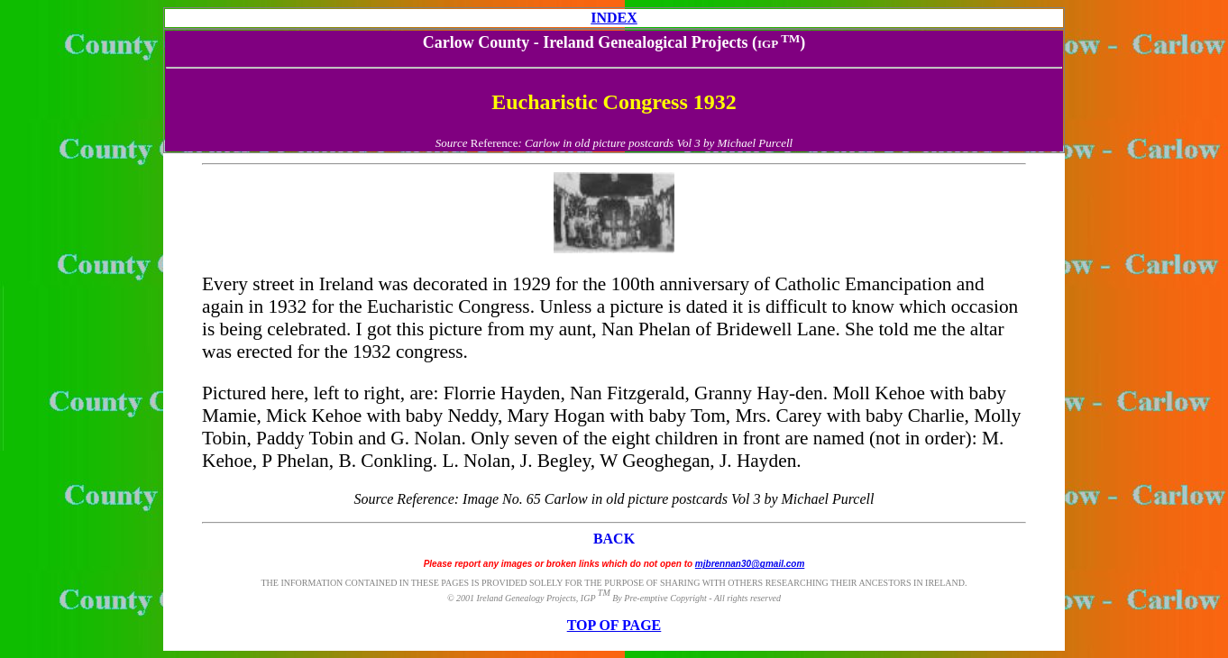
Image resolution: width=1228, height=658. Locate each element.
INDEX (614, 17)
